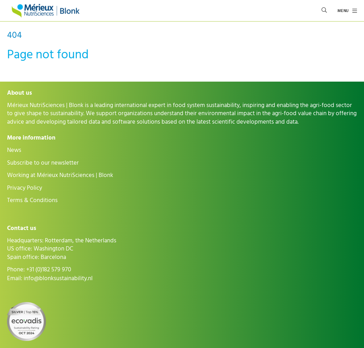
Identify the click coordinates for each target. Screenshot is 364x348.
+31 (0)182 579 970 (48, 270)
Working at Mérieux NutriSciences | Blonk (60, 175)
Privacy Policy (24, 188)
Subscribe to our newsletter (43, 163)
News (14, 150)
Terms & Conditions (32, 200)
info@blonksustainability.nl (58, 278)
